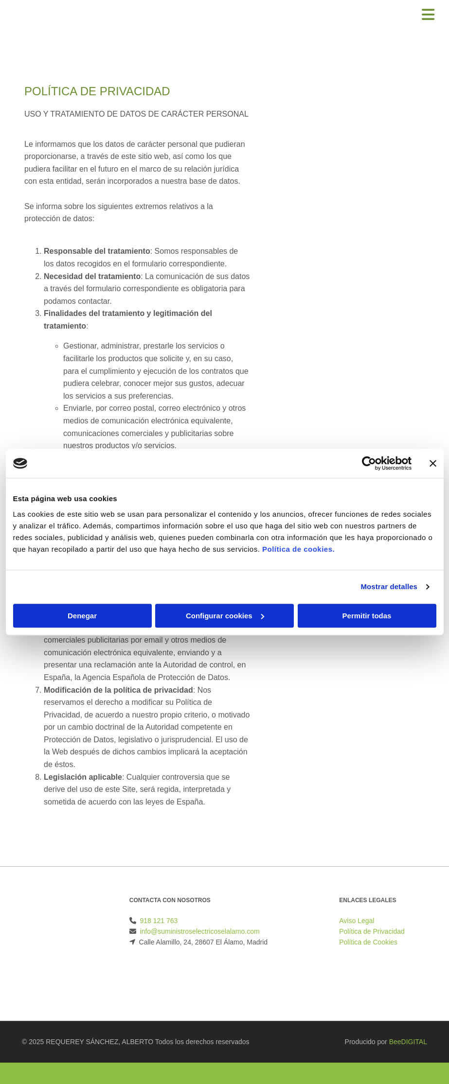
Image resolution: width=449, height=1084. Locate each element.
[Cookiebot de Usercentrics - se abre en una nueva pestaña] (369, 463)
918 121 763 (159, 921)
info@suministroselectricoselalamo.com (200, 931)
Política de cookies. (298, 549)
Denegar (82, 616)
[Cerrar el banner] (433, 463)
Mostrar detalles (388, 586)
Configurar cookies (225, 616)
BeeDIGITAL (408, 1042)
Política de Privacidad (372, 931)
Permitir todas (367, 616)
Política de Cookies (368, 942)
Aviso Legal (356, 921)
